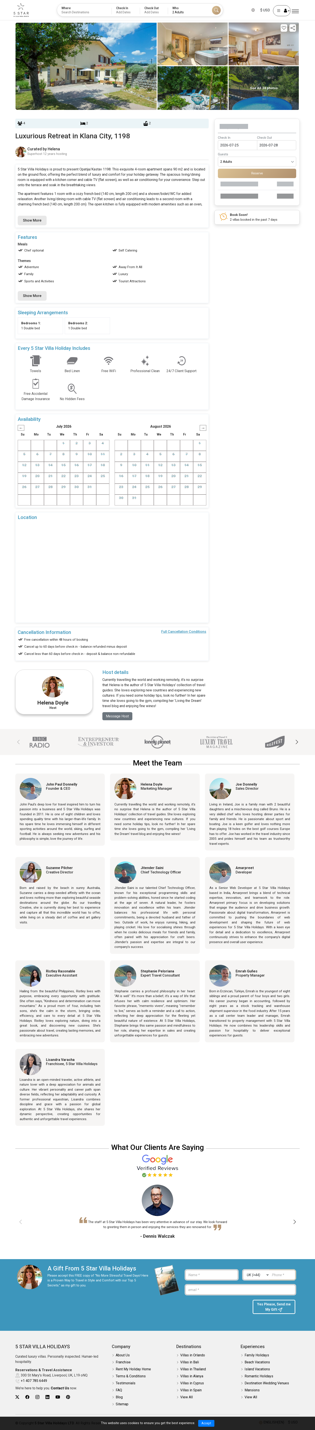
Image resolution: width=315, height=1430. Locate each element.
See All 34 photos (264, 88)
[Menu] (295, 11)
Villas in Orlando (192, 1355)
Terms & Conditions (131, 1376)
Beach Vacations (257, 1362)
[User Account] (279, 10)
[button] (297, 742)
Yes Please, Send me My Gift (274, 1307)
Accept (206, 1423)
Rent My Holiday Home (133, 1369)
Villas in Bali (189, 1362)
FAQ (119, 1390)
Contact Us (60, 1388)
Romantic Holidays (259, 1376)
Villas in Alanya (191, 1376)
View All (186, 1397)
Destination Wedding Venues (267, 1383)
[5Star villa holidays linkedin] (47, 1397)
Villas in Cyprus (192, 1383)
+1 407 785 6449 (34, 1381)
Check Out (264, 138)
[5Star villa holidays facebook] (27, 1397)
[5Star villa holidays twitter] (17, 1397)
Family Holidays (257, 1355)
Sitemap (122, 1404)
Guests (223, 154)
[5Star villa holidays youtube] (58, 1397)
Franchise (123, 1362)
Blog (119, 1397)
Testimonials (125, 1383)
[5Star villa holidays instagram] (37, 1397)
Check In (224, 138)
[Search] (216, 10)
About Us (123, 1355)
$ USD (262, 10)
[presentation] (216, 1308)
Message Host (117, 716)
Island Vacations (257, 1369)
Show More (32, 220)
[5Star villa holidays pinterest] (68, 1397)
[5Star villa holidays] (24, 10)
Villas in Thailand (193, 1369)
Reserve (257, 173)
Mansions (252, 1390)
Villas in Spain (191, 1390)
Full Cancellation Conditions (183, 632)
